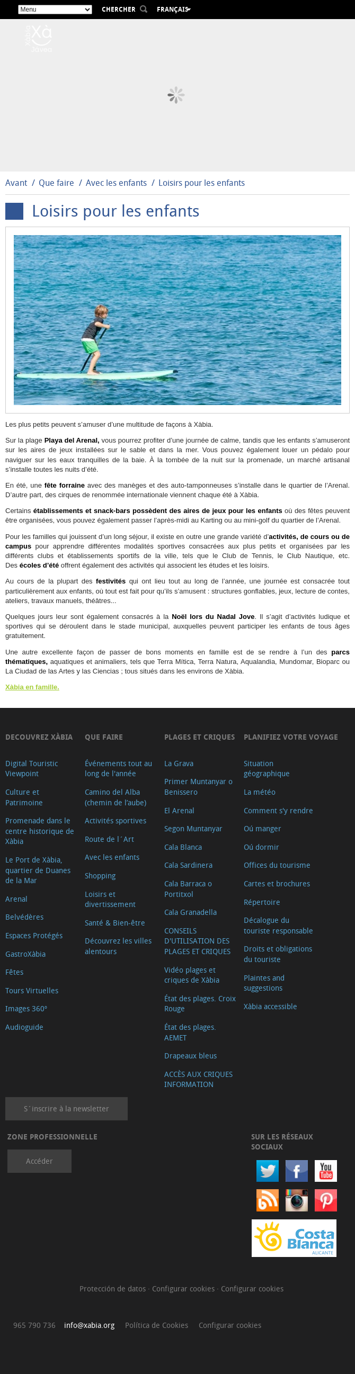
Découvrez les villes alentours (118, 946)
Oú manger (262, 828)
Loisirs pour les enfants (201, 182)
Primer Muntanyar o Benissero (198, 786)
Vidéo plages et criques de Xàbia (191, 975)
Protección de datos (113, 1288)
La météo (260, 792)
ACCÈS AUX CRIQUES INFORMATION (198, 1079)
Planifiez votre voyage (291, 737)
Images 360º (26, 1008)
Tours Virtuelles (31, 990)
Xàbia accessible (270, 1006)
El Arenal (179, 810)
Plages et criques (199, 737)
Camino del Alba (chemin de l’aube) (115, 797)
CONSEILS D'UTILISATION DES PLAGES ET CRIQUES (197, 941)
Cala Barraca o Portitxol (188, 888)
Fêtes (14, 972)
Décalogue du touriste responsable (278, 925)
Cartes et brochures (277, 883)
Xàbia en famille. (32, 687)
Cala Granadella (190, 912)
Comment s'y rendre (278, 810)
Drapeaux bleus (190, 1055)
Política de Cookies (156, 1325)
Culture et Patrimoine (24, 797)
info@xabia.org (89, 1325)
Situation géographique (267, 768)
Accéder (39, 1161)
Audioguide (24, 1027)
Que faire (56, 182)
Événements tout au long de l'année (118, 768)
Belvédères (24, 917)
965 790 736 (34, 1325)
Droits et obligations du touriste (278, 954)
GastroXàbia (25, 954)
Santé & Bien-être (115, 923)
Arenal (16, 899)
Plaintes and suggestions (264, 983)
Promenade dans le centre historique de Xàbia (39, 830)
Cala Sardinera (188, 865)
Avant (16, 182)
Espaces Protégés (34, 935)
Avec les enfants (116, 182)
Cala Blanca (183, 847)
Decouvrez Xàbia (39, 737)
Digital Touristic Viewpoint (31, 768)
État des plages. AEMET (190, 1032)
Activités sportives (115, 820)
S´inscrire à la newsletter (66, 1108)
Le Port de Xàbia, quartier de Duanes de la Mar (37, 870)
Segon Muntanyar (193, 828)
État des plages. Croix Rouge (200, 1003)
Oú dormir (261, 847)
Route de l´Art (109, 839)
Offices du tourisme (277, 865)
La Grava (178, 763)
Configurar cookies (184, 1288)
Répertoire (262, 902)
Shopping (100, 875)
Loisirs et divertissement (110, 899)
